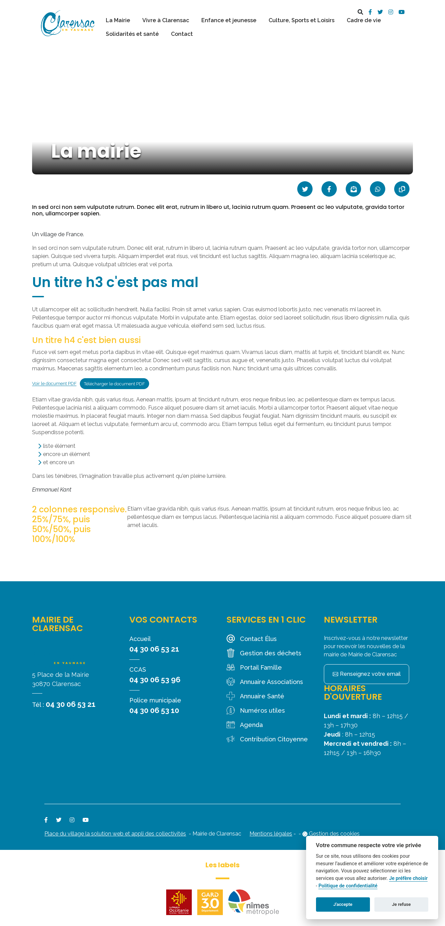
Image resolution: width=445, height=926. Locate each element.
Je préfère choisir (408, 878)
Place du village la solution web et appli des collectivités (115, 833)
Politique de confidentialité (347, 886)
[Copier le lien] (402, 189)
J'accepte (343, 904)
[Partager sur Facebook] (329, 189)
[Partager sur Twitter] (305, 189)
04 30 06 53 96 (155, 679)
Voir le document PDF (54, 383)
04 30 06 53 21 (71, 704)
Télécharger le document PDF (114, 383)
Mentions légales (270, 833)
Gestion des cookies (334, 833)
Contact (182, 34)
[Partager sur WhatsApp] (377, 189)
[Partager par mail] (353, 189)
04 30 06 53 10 (154, 710)
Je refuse (401, 904)
